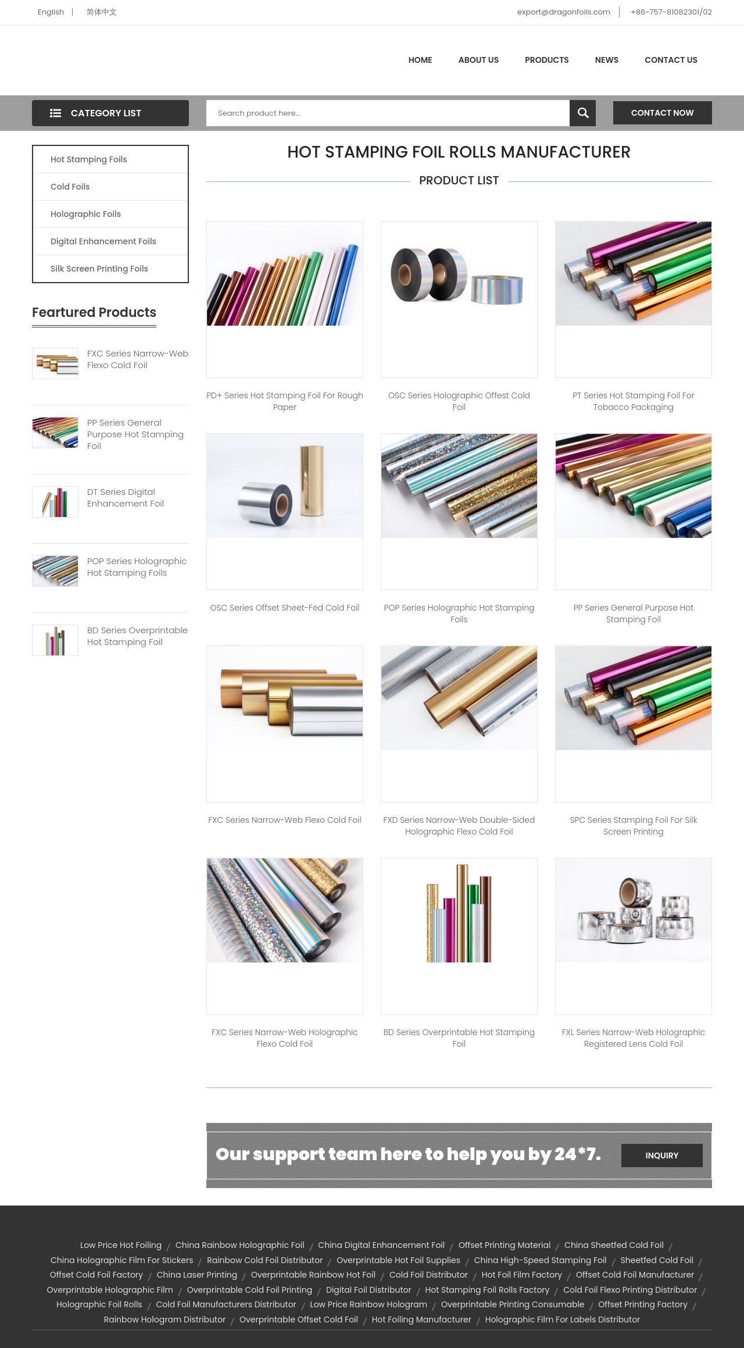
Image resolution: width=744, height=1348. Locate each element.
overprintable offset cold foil (298, 1319)
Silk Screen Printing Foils (99, 268)
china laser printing (197, 1275)
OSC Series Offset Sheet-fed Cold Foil (284, 608)
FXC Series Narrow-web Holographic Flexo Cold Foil (284, 1038)
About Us (479, 60)
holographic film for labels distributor (563, 1319)
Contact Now (662, 113)
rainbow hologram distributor (165, 1319)
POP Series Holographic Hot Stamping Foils (137, 567)
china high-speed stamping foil (540, 1260)
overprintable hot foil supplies (398, 1260)
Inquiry (662, 1155)
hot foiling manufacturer (421, 1319)
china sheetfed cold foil (614, 1245)
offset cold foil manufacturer (635, 1275)
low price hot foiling (121, 1245)
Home (420, 60)
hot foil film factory (522, 1275)
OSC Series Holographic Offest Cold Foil (459, 401)
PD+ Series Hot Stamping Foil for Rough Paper (284, 401)
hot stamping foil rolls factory (487, 1290)
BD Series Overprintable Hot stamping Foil (459, 1038)
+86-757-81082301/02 (671, 11)
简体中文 (102, 11)
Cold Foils (70, 186)
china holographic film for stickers (122, 1260)
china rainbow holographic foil (240, 1245)
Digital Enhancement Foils (103, 241)
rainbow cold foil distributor (265, 1260)
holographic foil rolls (99, 1304)
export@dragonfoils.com (563, 11)
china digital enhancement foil (381, 1245)
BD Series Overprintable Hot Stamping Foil (137, 636)
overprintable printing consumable (513, 1304)
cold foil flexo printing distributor (630, 1290)
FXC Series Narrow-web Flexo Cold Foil (137, 359)
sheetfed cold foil (657, 1260)
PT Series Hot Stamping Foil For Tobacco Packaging (634, 401)
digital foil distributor (369, 1290)
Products (547, 60)
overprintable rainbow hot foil (313, 1275)
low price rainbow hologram (369, 1304)
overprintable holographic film (110, 1290)
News (607, 60)
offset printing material (504, 1245)
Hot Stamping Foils (89, 159)
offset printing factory (643, 1304)
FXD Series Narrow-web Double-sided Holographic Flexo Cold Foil (459, 825)
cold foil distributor (428, 1275)
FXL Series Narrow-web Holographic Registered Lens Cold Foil (633, 1038)
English (51, 11)
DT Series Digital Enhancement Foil (125, 497)
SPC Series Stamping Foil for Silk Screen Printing (634, 825)
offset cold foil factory (96, 1275)
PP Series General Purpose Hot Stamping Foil (135, 434)
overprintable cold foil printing (250, 1290)
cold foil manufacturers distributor (226, 1304)
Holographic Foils (86, 214)
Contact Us (671, 60)
